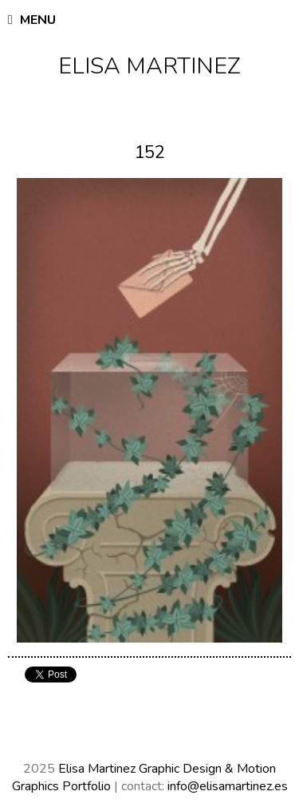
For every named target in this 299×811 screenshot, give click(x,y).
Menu (32, 20)
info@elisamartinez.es (227, 786)
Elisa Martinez (149, 65)
